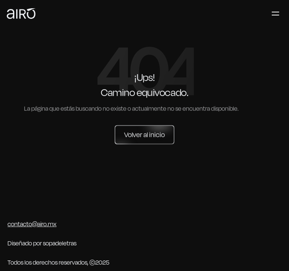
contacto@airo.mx (32, 224)
